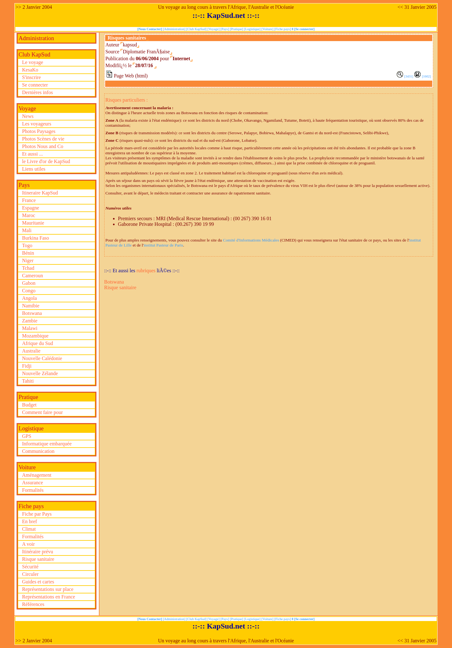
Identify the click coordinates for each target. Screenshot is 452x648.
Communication (38, 451)
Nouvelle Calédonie (42, 358)
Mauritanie (33, 223)
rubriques (146, 270)
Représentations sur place (47, 589)
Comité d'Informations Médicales (251, 240)
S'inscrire (31, 77)
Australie (31, 350)
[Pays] (225, 29)
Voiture (27, 467)
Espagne (30, 207)
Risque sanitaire (38, 559)
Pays (24, 185)
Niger (27, 260)
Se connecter (35, 85)
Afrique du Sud (37, 343)
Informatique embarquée (47, 443)
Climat (29, 529)
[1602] (426, 76)
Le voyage (32, 62)
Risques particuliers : (126, 100)
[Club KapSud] (196, 29)
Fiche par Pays (36, 514)
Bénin (28, 253)
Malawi (29, 328)
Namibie (30, 305)
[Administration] (174, 29)
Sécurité (30, 566)
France (29, 200)
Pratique (28, 397)
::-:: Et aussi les (120, 270)
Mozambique (35, 335)
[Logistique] (252, 29)
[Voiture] (267, 29)
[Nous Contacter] (150, 29)
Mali (26, 230)
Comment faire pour (42, 412)
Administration (36, 38)
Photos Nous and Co (42, 146)
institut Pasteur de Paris (163, 245)
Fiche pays (31, 506)
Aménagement (36, 475)
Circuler (30, 574)
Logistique (31, 428)
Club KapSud (34, 54)
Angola (29, 298)
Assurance (32, 482)
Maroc (28, 215)
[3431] (408, 76)
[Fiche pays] (283, 29)
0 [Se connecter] (303, 29)
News (27, 116)
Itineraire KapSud (40, 192)
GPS (26, 436)
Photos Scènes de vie (43, 138)
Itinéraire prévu (37, 551)
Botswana (32, 313)
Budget (29, 404)
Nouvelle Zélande (40, 373)
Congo (28, 290)
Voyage (27, 108)
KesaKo (30, 69)
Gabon (28, 283)
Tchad (28, 268)
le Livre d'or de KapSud (46, 161)
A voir (28, 544)
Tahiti (28, 381)
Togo (27, 245)
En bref (29, 521)
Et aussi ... (32, 154)
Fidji (26, 366)
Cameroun (32, 275)
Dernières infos (37, 92)
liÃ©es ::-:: (168, 270)
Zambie (29, 320)
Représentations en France (48, 596)
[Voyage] (214, 29)
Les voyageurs (36, 123)
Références (33, 604)
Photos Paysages (38, 131)
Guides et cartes (38, 581)
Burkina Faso (35, 238)
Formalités (32, 490)
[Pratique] (237, 29)
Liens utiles (33, 169)
